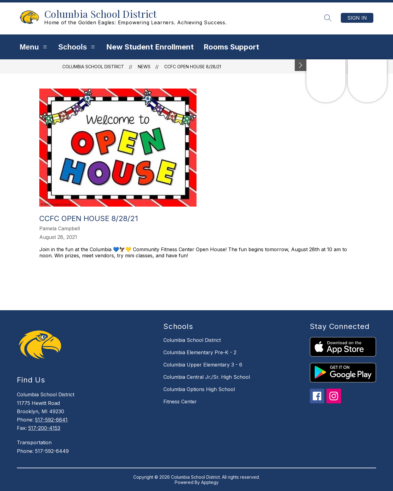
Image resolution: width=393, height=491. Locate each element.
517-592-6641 (51, 420)
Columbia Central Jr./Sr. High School (206, 377)
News (144, 66)
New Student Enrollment (150, 46)
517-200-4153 (44, 428)
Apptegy (210, 482)
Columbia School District (93, 66)
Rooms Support (231, 46)
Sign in (357, 18)
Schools (77, 47)
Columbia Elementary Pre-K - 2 (199, 352)
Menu (34, 47)
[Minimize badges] (300, 65)
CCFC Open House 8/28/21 (192, 66)
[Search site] (328, 18)
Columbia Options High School (199, 389)
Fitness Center (180, 401)
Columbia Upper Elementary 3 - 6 (202, 365)
